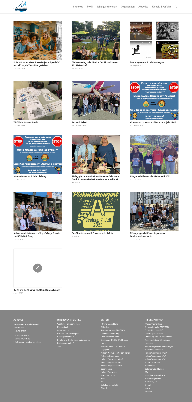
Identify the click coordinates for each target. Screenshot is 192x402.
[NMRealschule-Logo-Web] (20, 6)
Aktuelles (105, 327)
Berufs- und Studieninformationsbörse (73, 340)
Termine (148, 391)
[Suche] (176, 6)
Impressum (149, 365)
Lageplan (105, 349)
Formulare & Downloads (155, 375)
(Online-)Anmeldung (109, 324)
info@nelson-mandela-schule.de (27, 342)
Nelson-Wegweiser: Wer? (111, 362)
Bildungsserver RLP (65, 337)
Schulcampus (63, 330)
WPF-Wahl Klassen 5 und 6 (26, 122)
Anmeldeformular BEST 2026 (113, 330)
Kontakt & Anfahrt (152, 362)
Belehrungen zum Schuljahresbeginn (147, 62)
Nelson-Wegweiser (109, 372)
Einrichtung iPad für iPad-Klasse (114, 340)
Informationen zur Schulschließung (30, 176)
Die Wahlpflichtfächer (110, 337)
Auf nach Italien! (79, 122)
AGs (103, 382)
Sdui (59, 346)
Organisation (106, 369)
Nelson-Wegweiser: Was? (112, 359)
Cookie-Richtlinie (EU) (110, 333)
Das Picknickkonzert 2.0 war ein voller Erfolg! (92, 233)
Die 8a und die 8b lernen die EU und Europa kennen (37, 290)
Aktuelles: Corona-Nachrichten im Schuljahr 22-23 (153, 122)
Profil (103, 378)
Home (103, 343)
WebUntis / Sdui (108, 375)
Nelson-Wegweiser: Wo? (111, 365)
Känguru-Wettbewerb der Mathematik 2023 (150, 176)
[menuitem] (78, 6)
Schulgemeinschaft (109, 385)
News (147, 388)
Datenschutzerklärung (154, 369)
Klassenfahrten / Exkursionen (113, 346)
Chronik (104, 388)
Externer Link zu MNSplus (68, 333)
